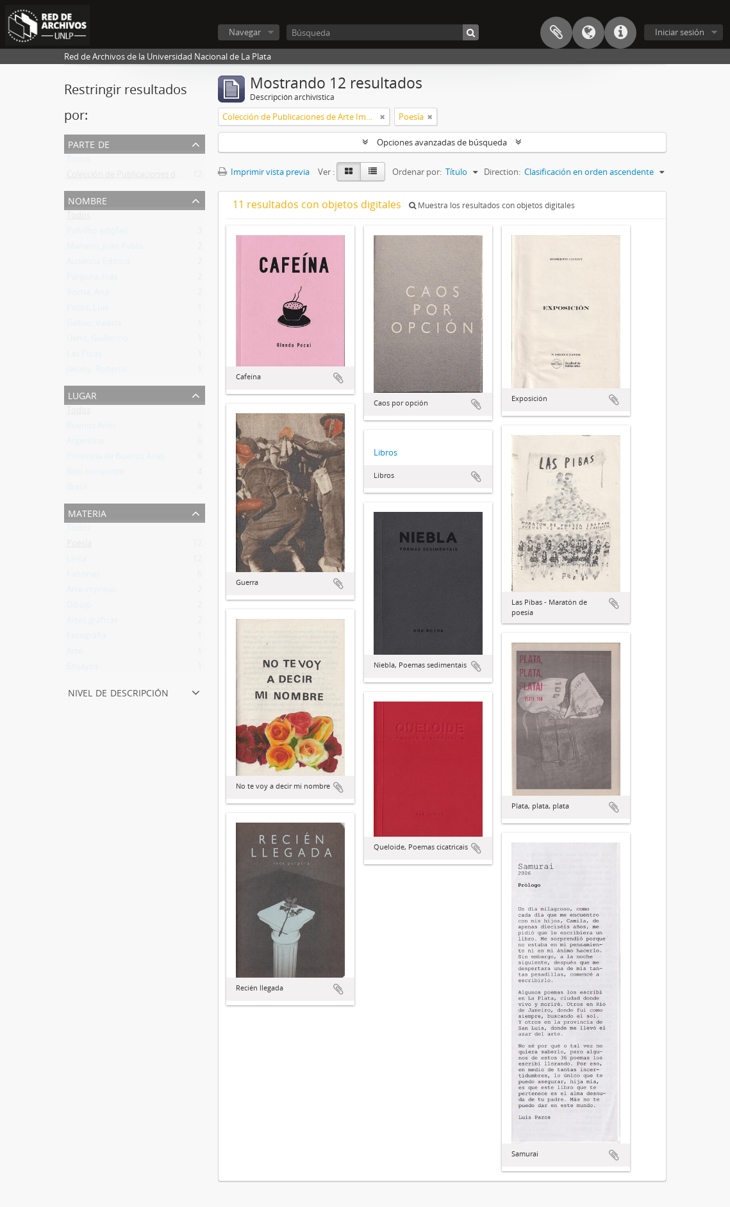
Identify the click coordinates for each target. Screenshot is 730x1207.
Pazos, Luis (87, 310)
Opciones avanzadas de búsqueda (442, 142)
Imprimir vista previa (264, 171)
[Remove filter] (382, 116)
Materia (87, 512)
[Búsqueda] (382, 32)
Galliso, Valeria (94, 325)
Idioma (588, 33)
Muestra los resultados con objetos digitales (492, 205)
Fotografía (86, 638)
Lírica (77, 561)
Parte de (89, 143)
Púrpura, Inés (92, 279)
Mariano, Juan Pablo (105, 248)
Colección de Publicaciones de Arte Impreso (149, 177)
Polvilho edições (97, 233)
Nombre (87, 199)
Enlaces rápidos (620, 33)
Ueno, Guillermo (97, 341)
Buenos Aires (91, 428)
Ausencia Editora (98, 264)
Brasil (77, 489)
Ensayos (82, 669)
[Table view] (372, 171)
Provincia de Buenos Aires (116, 458)
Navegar (245, 32)
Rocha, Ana (88, 294)
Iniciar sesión (679, 32)
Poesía (79, 546)
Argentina (85, 443)
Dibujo (79, 607)
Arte (75, 653)
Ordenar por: (417, 171)
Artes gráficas (92, 622)
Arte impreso (91, 592)
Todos (78, 161)
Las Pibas (84, 356)
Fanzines (83, 576)
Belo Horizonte (95, 474)
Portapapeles (556, 33)
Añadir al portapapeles (338, 378)
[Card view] (348, 171)
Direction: (502, 171)
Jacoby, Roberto (97, 371)
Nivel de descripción (118, 691)
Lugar (82, 394)
